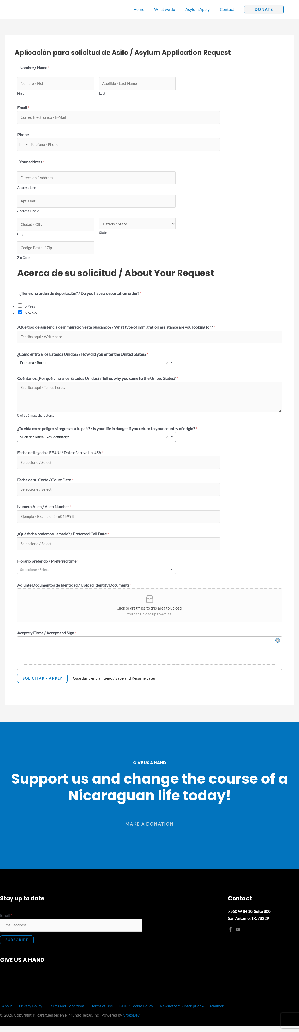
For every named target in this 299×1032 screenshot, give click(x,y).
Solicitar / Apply (42, 684)
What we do (169, 9)
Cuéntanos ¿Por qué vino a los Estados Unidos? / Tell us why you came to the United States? (97, 382)
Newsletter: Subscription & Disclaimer (185, 1012)
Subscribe (16, 946)
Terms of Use (97, 1012)
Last (102, 94)
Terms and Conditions (63, 1012)
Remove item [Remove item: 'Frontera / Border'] (167, 366)
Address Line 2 (28, 213)
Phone (24, 135)
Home (145, 9)
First (20, 94)
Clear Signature (277, 646)
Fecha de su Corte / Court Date (45, 483)
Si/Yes (30, 309)
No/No (31, 316)
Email (23, 108)
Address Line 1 (28, 189)
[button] (264, 9)
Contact (228, 9)
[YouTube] (238, 935)
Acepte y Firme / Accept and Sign (46, 638)
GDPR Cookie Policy (130, 1012)
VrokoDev (132, 1021)
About (5, 1012)
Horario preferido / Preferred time (48, 566)
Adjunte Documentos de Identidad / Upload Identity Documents (74, 590)
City (20, 237)
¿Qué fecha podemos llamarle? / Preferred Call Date (63, 539)
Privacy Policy (27, 1012)
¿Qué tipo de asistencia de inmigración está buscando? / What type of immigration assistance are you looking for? (116, 330)
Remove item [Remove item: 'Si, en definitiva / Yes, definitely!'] (167, 440)
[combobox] (23, 145)
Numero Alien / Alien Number (44, 511)
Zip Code (23, 261)
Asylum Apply (200, 9)
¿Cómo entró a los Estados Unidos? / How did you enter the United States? (82, 358)
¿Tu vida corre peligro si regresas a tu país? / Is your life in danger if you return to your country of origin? (107, 432)
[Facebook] (230, 935)
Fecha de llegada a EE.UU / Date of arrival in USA (60, 456)
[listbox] (96, 366)
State (103, 236)
